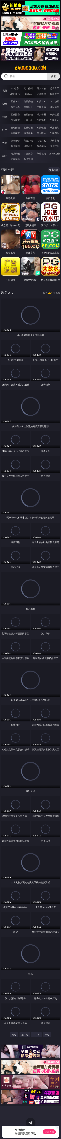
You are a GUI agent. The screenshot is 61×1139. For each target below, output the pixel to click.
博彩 (4, 90)
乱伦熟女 (41, 120)
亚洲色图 (28, 127)
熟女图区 (41, 133)
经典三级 (28, 120)
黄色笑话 (41, 146)
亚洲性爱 (15, 114)
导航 (4, 156)
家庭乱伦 (28, 140)
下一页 (36, 1034)
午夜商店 (28, 153)
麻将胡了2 (15, 93)
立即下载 (49, 1131)
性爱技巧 (54, 146)
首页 (14, 1034)
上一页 (24, 1034)
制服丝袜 (15, 120)
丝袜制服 (28, 106)
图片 (4, 130)
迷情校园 (15, 146)
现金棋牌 (41, 93)
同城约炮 (15, 153)
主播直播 (41, 106)
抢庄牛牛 (54, 93)
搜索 (53, 76)
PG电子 (15, 88)
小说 (4, 143)
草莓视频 (41, 153)
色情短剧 (28, 159)
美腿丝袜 (15, 133)
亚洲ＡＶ (15, 101)
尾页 (47, 1034)
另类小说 (28, 146)
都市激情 (15, 140)
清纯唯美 (28, 133)
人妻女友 (41, 140)
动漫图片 (54, 127)
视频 (4, 104)
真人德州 (28, 88)
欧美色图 (41, 127)
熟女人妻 (15, 106)
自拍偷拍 (28, 101)
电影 (4, 117)
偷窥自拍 (15, 127)
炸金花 (28, 93)
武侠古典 (54, 140)
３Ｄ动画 (54, 101)
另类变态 (54, 120)
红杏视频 (15, 159)
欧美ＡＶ (41, 101)
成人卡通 (41, 114)
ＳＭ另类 (54, 106)
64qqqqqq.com (30, 68)
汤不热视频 (54, 153)
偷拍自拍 (28, 114)
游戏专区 (54, 88)
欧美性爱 (54, 114)
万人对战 (41, 88)
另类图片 (54, 133)
